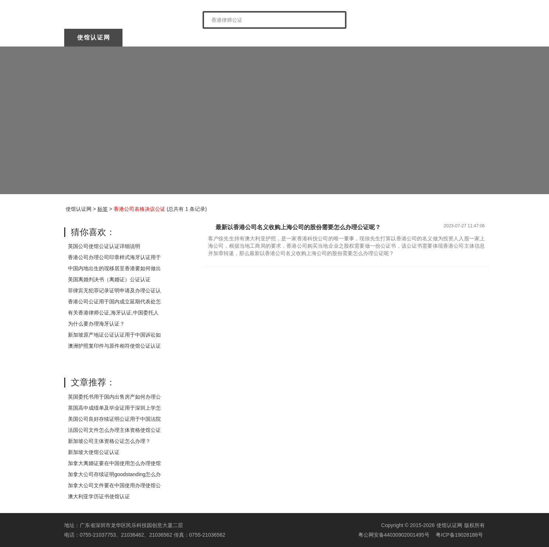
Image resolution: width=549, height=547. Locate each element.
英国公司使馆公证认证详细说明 (104, 246)
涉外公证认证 (337, 37)
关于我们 (152, 37)
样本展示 (396, 37)
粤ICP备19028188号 (459, 535)
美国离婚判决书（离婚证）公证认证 (109, 279)
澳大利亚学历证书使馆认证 (99, 496)
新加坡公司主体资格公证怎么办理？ (109, 441)
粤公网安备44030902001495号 (393, 535)
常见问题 (455, 37)
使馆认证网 (93, 37)
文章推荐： (93, 382)
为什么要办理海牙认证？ (96, 324)
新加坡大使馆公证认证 (94, 452)
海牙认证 (278, 37)
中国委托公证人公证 (215, 37)
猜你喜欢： (93, 232)
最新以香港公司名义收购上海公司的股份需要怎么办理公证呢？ (298, 227)
